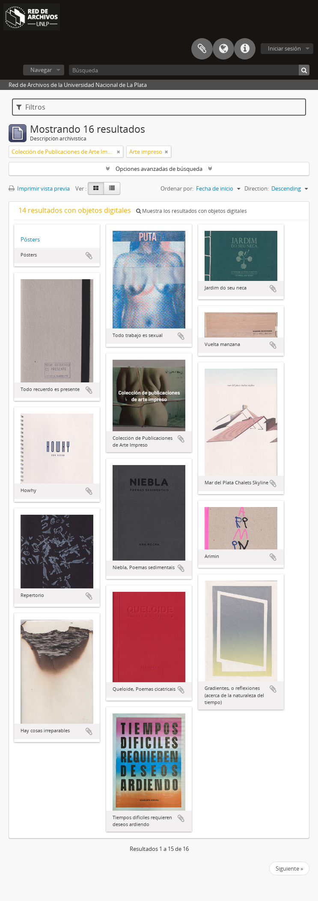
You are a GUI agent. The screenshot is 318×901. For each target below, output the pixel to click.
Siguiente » (289, 868)
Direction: (256, 188)
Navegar (41, 70)
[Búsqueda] (189, 70)
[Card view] (96, 188)
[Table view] (112, 188)
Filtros (30, 107)
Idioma (223, 49)
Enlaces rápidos (245, 49)
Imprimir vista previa (39, 188)
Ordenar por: (176, 188)
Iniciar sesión (284, 48)
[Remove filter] (118, 151)
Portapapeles (202, 49)
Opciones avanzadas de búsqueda (159, 169)
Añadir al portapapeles (89, 255)
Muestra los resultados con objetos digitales (191, 211)
